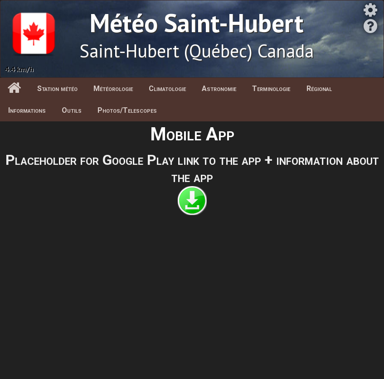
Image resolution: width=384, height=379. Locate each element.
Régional (319, 88)
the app (192, 177)
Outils (72, 110)
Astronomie (219, 88)
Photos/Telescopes (127, 110)
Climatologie (167, 88)
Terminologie (271, 88)
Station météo (57, 88)
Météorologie (113, 88)
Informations (27, 110)
